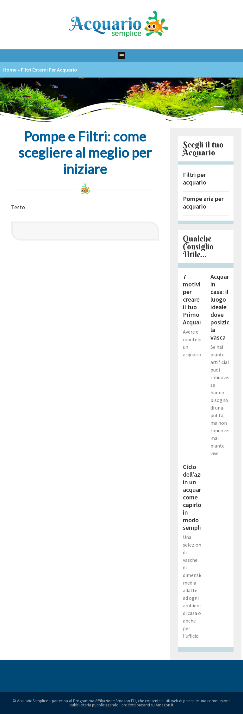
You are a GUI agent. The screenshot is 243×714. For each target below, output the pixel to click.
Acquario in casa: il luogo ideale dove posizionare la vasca (226, 306)
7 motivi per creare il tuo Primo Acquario (195, 299)
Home (9, 69)
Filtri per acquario (194, 178)
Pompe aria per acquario (203, 202)
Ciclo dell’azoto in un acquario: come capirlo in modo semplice (196, 497)
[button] (121, 55)
